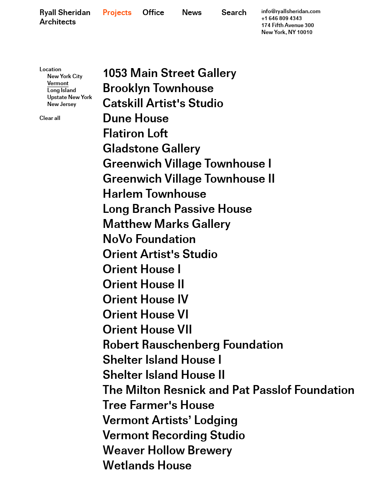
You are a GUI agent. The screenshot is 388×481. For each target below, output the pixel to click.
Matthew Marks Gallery (166, 224)
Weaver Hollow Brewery (167, 450)
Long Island (61, 90)
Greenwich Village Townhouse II (189, 178)
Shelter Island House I (162, 360)
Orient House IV (146, 299)
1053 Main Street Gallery (169, 73)
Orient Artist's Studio (160, 254)
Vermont (58, 83)
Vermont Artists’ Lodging (170, 420)
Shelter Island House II (164, 375)
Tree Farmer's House (159, 405)
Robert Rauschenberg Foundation (193, 344)
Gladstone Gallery (151, 148)
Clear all (49, 118)
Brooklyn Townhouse (158, 88)
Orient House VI (146, 314)
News (192, 12)
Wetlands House (147, 465)
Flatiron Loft (135, 133)
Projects (117, 12)
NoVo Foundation (149, 239)
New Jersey (61, 104)
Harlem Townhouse (154, 194)
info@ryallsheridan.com (291, 11)
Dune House (136, 118)
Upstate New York (69, 97)
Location (50, 69)
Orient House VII (147, 329)
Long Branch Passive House (177, 209)
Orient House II (143, 284)
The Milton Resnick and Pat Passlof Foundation (229, 390)
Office (153, 12)
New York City (64, 76)
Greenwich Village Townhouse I (187, 163)
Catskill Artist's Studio (163, 103)
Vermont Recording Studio (174, 435)
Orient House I (142, 269)
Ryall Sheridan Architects (65, 17)
